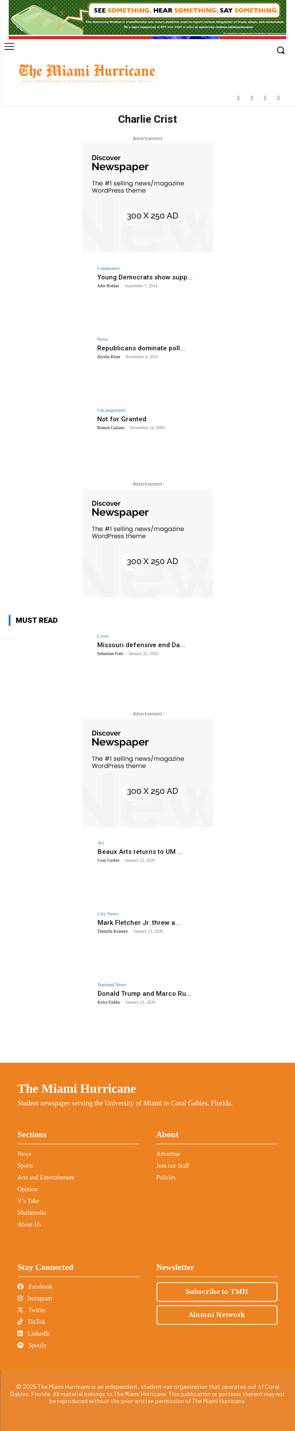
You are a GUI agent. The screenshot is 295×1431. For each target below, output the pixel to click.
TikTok (31, 1322)
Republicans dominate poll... (141, 348)
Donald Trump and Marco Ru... (144, 994)
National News (112, 984)
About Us (29, 1224)
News (102, 339)
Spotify (32, 1345)
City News (108, 913)
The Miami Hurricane (76, 1088)
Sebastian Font (110, 653)
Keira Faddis (109, 1002)
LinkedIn (33, 1333)
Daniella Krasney (113, 931)
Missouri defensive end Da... (141, 645)
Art (101, 842)
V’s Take (28, 1201)
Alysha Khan (108, 356)
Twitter (31, 1310)
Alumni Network (217, 1315)
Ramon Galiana (110, 427)
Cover (103, 636)
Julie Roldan (108, 285)
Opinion (27, 1189)
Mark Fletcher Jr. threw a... (139, 923)
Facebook (34, 1286)
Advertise (168, 1154)
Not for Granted (121, 419)
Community (108, 268)
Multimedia (31, 1212)
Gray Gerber (108, 860)
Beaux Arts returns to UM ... (140, 852)
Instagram (34, 1298)
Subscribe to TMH (217, 1292)
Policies (166, 1177)
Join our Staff (173, 1165)
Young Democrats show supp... (145, 277)
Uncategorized (111, 410)
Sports (25, 1165)
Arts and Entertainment (46, 1177)
